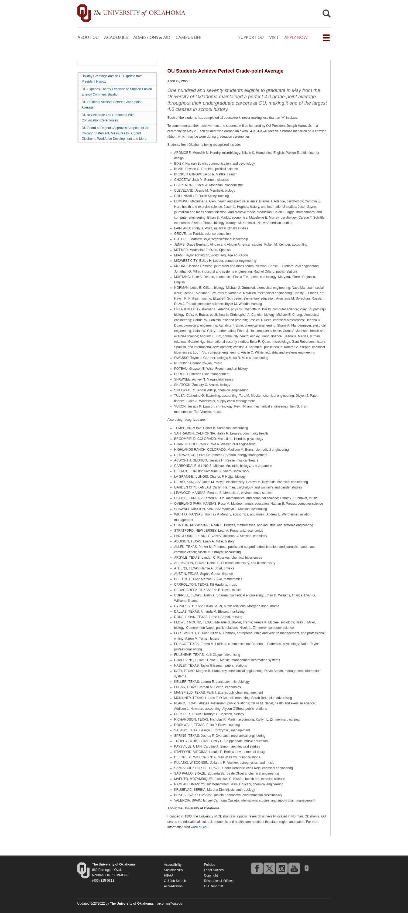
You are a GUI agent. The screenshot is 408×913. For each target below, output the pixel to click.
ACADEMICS (116, 37)
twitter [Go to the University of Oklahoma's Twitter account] (269, 868)
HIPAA (168, 875)
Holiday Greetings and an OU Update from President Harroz (112, 78)
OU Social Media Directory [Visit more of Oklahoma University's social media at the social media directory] (306, 868)
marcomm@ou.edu (168, 903)
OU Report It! (213, 886)
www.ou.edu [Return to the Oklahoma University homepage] (199, 827)
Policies (209, 865)
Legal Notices (214, 870)
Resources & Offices (218, 881)
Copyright (211, 875)
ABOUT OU (88, 37)
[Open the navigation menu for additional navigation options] (326, 37)
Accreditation (173, 886)
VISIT (274, 37)
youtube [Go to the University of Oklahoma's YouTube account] (294, 868)
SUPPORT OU (251, 37)
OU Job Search (175, 881)
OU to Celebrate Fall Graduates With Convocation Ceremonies (108, 117)
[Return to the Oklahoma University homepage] (113, 864)
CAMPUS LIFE (188, 37)
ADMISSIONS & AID (151, 37)
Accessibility (172, 865)
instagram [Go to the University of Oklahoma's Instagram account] (281, 868)
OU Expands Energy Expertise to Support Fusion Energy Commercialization (117, 91)
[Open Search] (327, 15)
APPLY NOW (296, 37)
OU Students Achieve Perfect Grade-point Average (112, 104)
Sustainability (173, 870)
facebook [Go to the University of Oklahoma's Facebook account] (257, 868)
